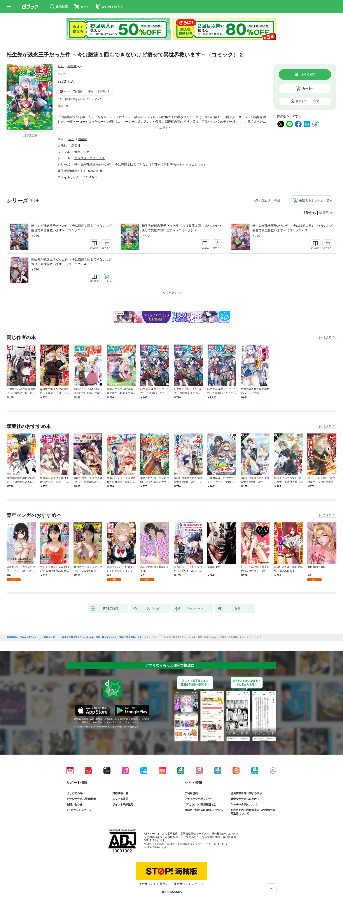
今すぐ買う (308, 74)
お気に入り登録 (269, 200)
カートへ (308, 88)
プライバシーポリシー (198, 798)
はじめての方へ (75, 793)
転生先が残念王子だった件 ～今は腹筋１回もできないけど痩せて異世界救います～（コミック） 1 (71, 228)
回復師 (72, 66)
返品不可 (63, 106)
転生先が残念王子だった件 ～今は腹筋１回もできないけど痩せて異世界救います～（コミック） (140, 164)
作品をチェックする (308, 101)
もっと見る (324, 337)
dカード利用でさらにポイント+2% (78, 99)
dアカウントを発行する (155, 884)
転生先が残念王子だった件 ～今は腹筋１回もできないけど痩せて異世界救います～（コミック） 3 (292, 228)
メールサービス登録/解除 (81, 798)
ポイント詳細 (97, 91)
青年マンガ (82, 152)
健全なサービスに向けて (245, 798)
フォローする (79, 66)
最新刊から (327, 213)
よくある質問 (120, 798)
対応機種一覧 (120, 793)
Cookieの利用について (244, 804)
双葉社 (75, 145)
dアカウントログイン (79, 810)
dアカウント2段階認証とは (201, 804)
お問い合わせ (74, 804)
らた (61, 66)
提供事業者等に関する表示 (246, 793)
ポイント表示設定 (122, 804)
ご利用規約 (191, 793)
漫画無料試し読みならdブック (21, 637)
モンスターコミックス (89, 158)
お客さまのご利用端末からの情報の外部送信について (253, 811)
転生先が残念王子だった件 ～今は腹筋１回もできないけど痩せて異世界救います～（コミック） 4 (71, 262)
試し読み (32, 135)
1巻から (310, 213)
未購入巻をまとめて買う (316, 200)
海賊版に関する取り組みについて (204, 810)
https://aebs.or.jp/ (156, 847)
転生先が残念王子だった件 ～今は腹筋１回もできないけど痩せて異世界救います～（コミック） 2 (182, 228)
